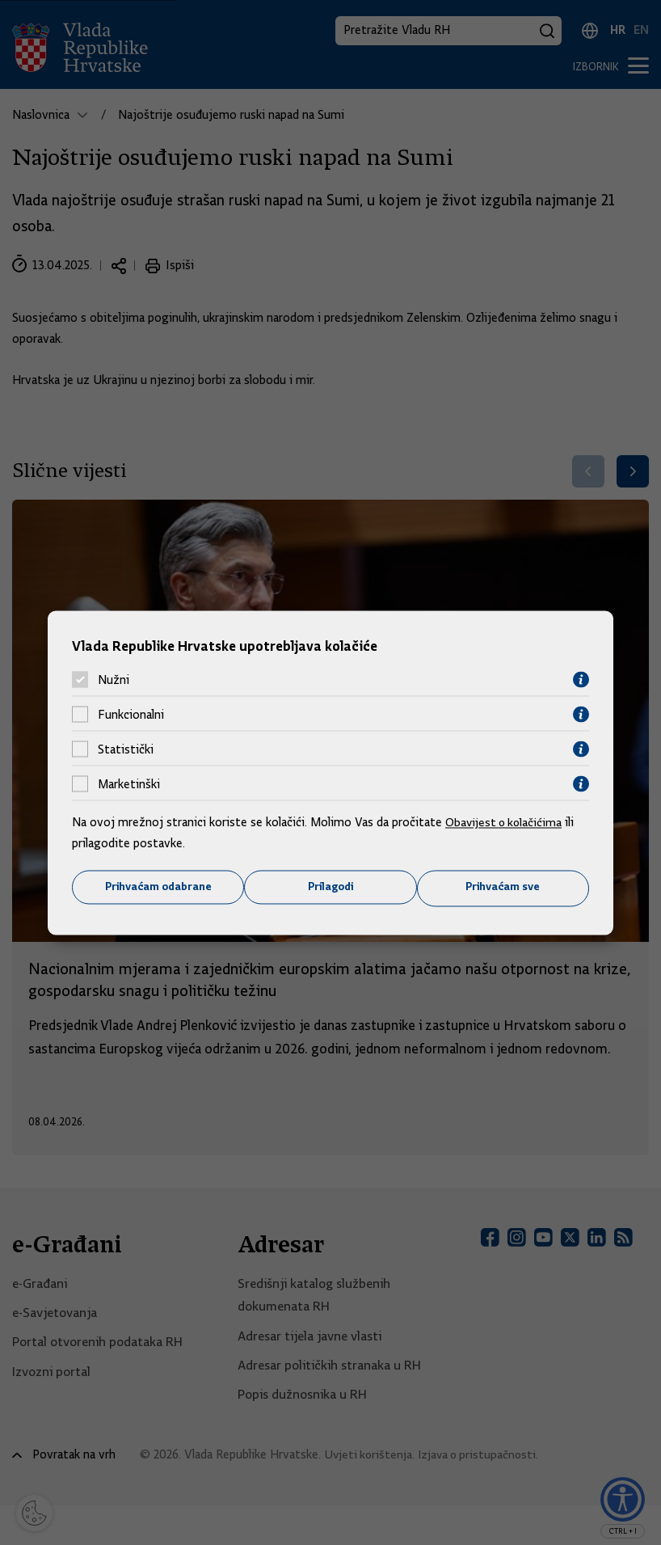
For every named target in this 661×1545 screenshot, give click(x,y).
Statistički (126, 748)
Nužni (113, 679)
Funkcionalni (131, 714)
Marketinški (129, 783)
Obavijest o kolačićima (505, 822)
